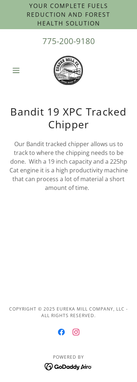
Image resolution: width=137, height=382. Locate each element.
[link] (68, 70)
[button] (18, 70)
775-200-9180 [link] (68, 40)
